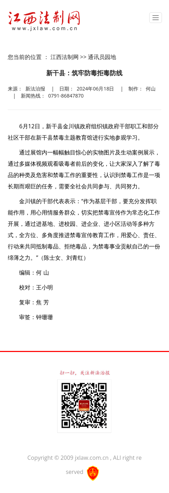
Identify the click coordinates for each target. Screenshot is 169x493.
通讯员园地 (102, 57)
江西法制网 (64, 57)
